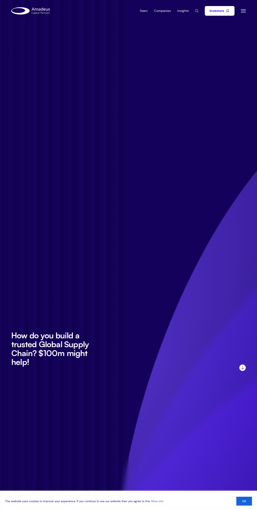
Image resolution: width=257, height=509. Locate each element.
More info (157, 501)
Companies (162, 11)
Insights (183, 11)
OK (244, 501)
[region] (128, 500)
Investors (220, 11)
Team (144, 11)
